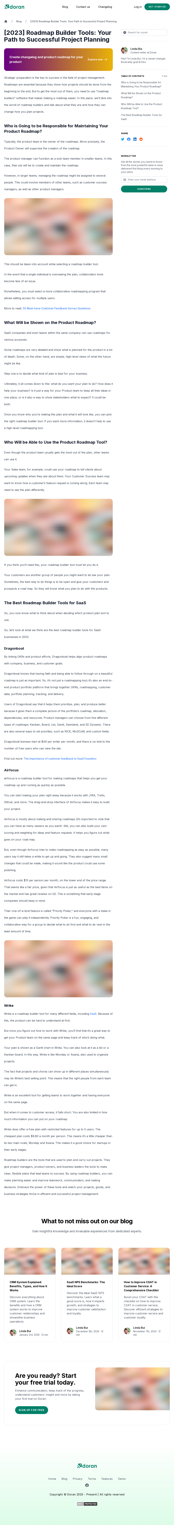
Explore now (97, 59)
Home (52, 1478)
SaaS (93, 1013)
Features (107, 1478)
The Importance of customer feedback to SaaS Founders (60, 758)
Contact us (83, 6)
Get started (157, 6)
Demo (122, 1478)
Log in (138, 6)
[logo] (87, 1466)
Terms (92, 1478)
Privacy (77, 1478)
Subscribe (144, 189)
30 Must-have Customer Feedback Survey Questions (56, 308)
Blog (65, 6)
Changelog (105, 6)
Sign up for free (32, 1410)
